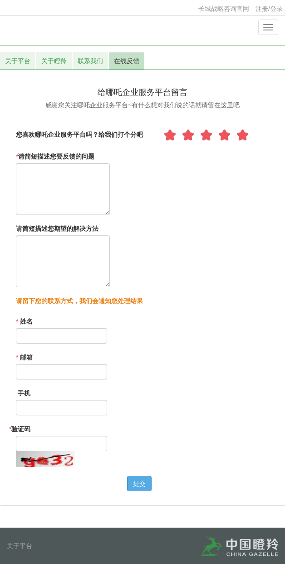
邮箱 (24, 357)
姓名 (24, 321)
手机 (23, 393)
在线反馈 (126, 61)
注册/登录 (269, 8)
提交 (139, 483)
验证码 (19, 429)
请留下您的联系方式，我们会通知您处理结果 (79, 300)
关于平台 (17, 61)
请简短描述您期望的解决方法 (57, 228)
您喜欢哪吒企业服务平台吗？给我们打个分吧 (79, 134)
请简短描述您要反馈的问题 (55, 156)
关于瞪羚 (54, 61)
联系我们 (90, 61)
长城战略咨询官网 (223, 8)
